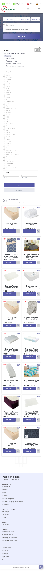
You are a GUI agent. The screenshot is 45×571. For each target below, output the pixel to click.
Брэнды (7, 72)
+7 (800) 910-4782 (10, 479)
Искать (21, 36)
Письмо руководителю (9, 540)
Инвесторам (6, 514)
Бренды (4, 520)
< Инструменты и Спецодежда (14, 53)
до (29, 177)
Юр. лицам (5, 517)
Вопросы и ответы (8, 537)
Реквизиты (5, 507)
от (11, 177)
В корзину (9, 231)
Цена (6, 172)
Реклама (5, 553)
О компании (6, 489)
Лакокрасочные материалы (15, 66)
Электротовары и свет (13, 63)
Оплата (4, 495)
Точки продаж (6, 550)
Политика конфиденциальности (12, 504)
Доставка (5, 492)
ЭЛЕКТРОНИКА (9, 19)
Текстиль (8, 56)
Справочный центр (8, 534)
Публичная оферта (8, 501)
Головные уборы (11, 61)
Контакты (5, 498)
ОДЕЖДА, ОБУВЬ (23, 19)
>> (21, 467)
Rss (3, 562)
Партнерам (5, 556)
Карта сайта (5, 559)
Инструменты (10, 58)
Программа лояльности (9, 543)
